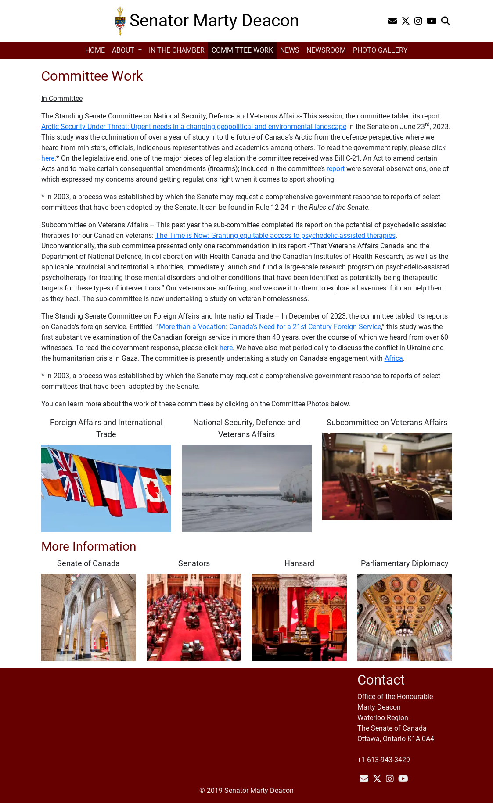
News (289, 50)
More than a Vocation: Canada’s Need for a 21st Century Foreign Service (270, 327)
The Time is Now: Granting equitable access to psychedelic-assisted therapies (275, 235)
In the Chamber (177, 50)
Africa (394, 358)
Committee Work (242, 50)
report (336, 169)
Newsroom (326, 50)
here (47, 158)
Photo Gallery (380, 50)
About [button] (124, 50)
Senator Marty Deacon (214, 20)
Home (95, 50)
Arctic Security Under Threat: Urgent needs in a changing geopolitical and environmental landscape (193, 126)
